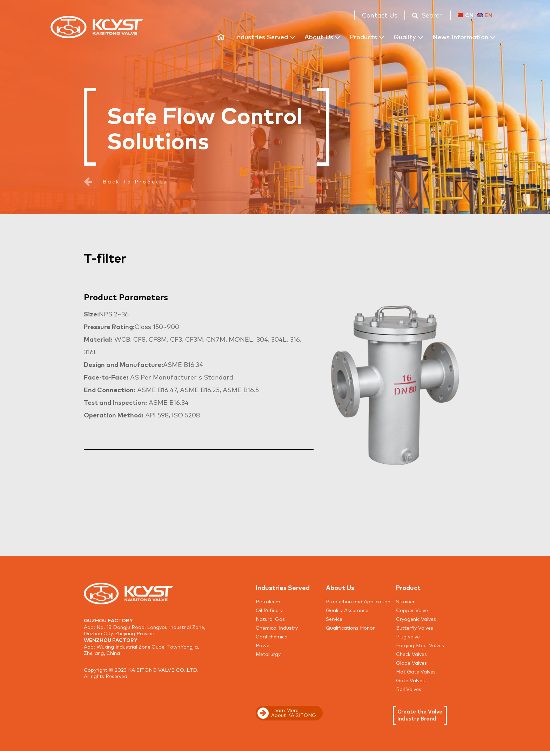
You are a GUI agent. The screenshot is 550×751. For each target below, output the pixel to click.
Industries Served (261, 36)
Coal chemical (272, 636)
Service (334, 619)
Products (363, 36)
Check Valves (411, 654)
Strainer (405, 601)
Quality (405, 36)
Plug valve (408, 636)
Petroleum (268, 601)
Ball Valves (408, 689)
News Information (460, 36)
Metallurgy (268, 654)
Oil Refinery (269, 610)
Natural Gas (270, 619)
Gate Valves (410, 680)
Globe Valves (411, 662)
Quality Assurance (347, 610)
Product (408, 587)
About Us (318, 36)
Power (263, 645)
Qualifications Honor (350, 627)
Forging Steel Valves (420, 645)
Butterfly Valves (414, 627)
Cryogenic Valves (416, 619)
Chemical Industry (277, 627)
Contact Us (379, 15)
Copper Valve (412, 610)
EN (484, 14)
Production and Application (358, 601)
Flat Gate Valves (416, 671)
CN (466, 14)
